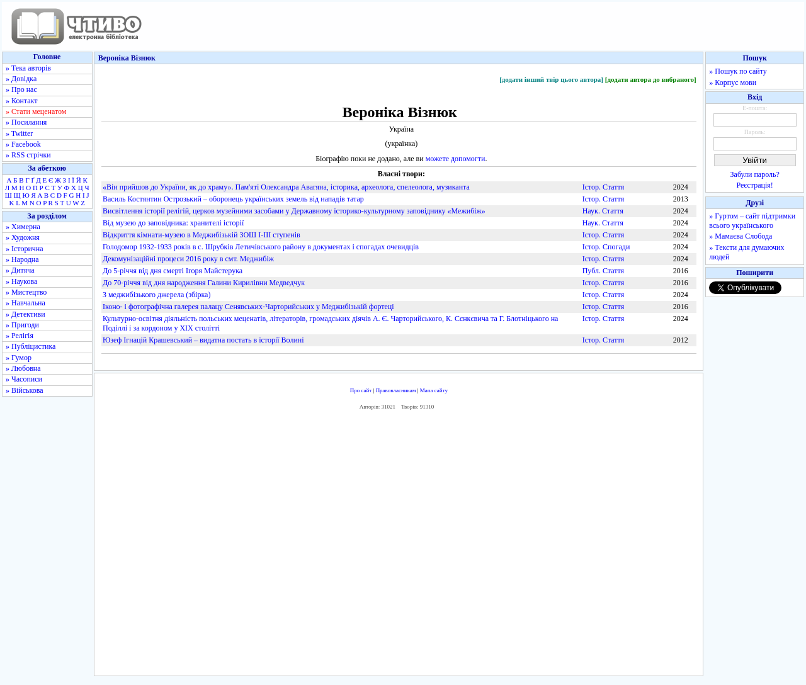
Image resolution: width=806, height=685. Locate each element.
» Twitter (19, 133)
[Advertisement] (398, 546)
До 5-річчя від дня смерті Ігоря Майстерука (172, 270)
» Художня (23, 237)
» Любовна (23, 368)
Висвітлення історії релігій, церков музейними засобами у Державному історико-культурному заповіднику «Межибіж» (294, 211)
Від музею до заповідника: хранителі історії (173, 222)
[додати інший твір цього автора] (551, 79)
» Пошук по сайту (737, 71)
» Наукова (21, 281)
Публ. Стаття (603, 270)
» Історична (24, 248)
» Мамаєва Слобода (740, 236)
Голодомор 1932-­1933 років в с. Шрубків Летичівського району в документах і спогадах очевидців (261, 246)
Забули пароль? (755, 174)
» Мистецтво (26, 292)
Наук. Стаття (602, 211)
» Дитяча (20, 270)
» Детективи (25, 314)
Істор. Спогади (606, 246)
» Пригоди (22, 324)
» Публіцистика (30, 346)
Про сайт (361, 390)
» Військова (24, 390)
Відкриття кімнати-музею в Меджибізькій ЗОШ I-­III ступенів (201, 234)
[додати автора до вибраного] (650, 79)
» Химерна (23, 226)
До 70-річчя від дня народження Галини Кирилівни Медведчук (204, 282)
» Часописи (24, 379)
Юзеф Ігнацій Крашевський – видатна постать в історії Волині (203, 340)
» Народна (22, 259)
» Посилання (26, 122)
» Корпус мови (732, 82)
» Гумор (18, 357)
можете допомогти (455, 158)
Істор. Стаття (603, 187)
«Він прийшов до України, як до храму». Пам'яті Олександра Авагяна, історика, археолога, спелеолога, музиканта (286, 187)
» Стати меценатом (36, 111)
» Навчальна (25, 302)
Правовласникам (396, 390)
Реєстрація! (755, 185)
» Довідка (21, 78)
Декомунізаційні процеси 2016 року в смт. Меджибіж (188, 258)
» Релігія (19, 335)
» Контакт (21, 100)
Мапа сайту (434, 390)
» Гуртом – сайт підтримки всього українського (752, 221)
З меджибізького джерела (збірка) (156, 294)
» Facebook (23, 144)
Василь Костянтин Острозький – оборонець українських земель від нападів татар (233, 199)
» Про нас (21, 89)
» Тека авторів (28, 68)
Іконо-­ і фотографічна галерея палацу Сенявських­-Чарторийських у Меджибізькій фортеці (248, 306)
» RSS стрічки (28, 154)
